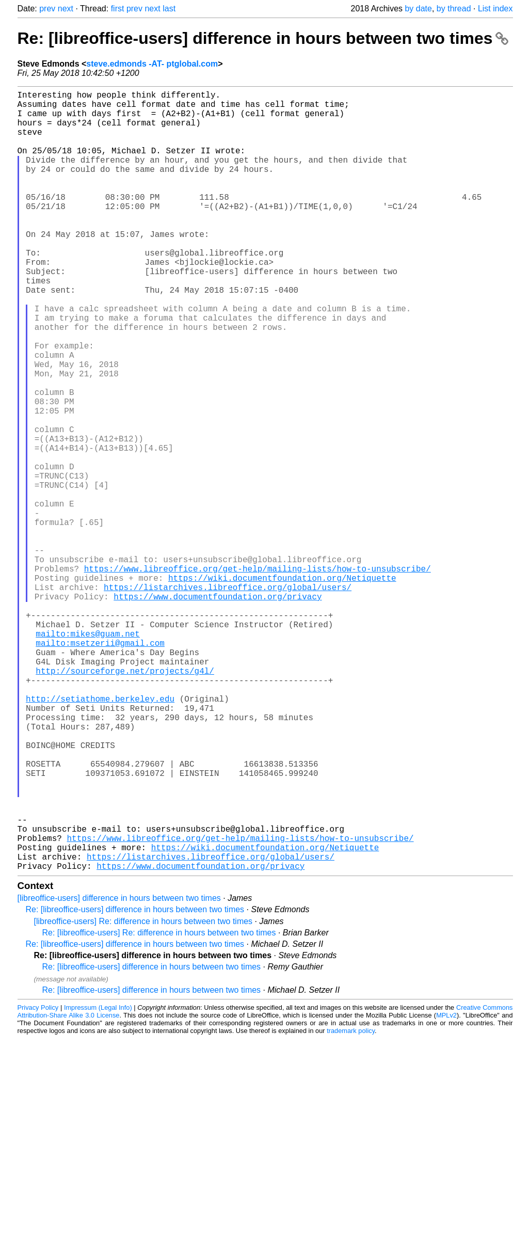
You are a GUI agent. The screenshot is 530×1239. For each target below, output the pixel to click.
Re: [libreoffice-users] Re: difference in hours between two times (159, 1106)
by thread (454, 8)
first (117, 8)
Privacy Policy (38, 1181)
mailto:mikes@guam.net (88, 755)
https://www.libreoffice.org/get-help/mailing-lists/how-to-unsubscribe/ (257, 675)
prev (47, 8)
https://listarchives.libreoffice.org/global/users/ (227, 698)
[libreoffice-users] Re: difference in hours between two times (143, 1094)
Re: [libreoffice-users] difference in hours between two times (263, 38)
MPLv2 (446, 1189)
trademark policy (351, 1204)
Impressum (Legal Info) (98, 1181)
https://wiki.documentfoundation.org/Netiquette (282, 687)
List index (495, 8)
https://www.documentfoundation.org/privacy (218, 710)
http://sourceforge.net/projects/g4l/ (125, 800)
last (169, 8)
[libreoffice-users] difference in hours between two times (119, 1071)
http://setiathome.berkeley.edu (100, 834)
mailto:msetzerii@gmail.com (100, 766)
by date (418, 8)
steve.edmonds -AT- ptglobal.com (152, 63)
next (65, 8)
